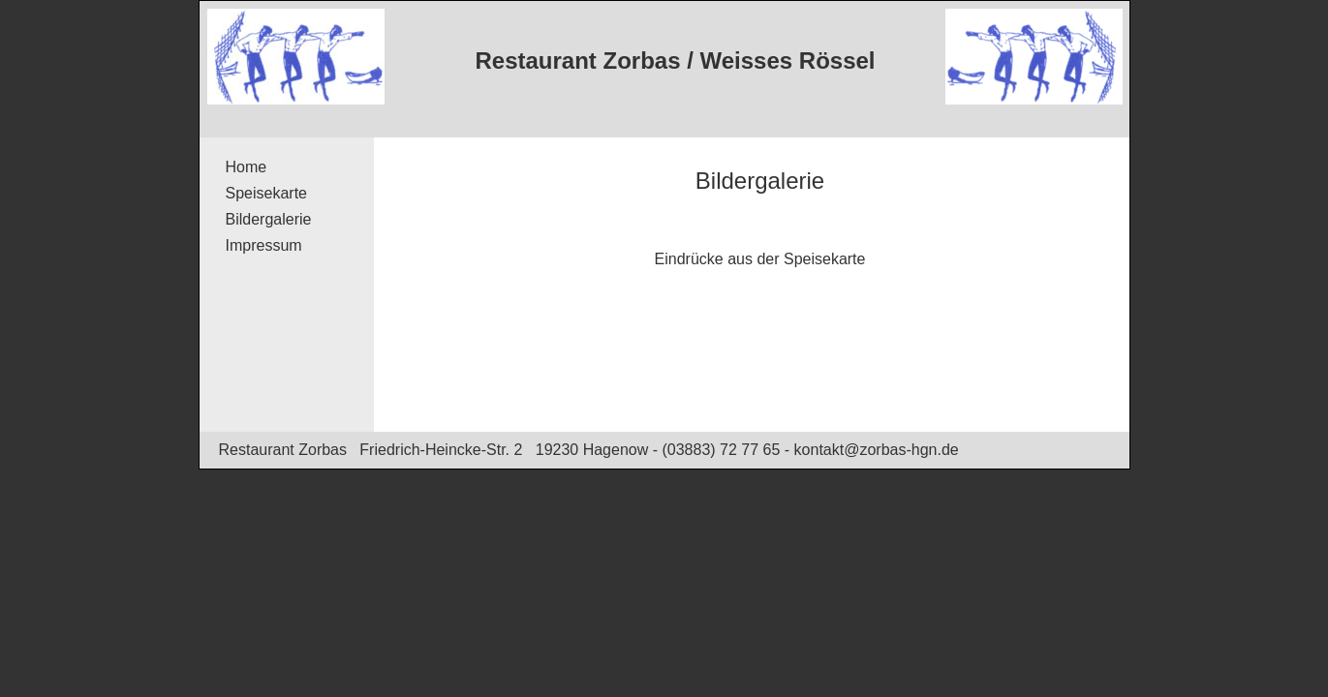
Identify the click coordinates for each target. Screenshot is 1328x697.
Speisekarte (267, 193)
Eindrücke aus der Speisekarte (760, 259)
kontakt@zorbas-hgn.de (876, 449)
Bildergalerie (269, 219)
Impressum (264, 245)
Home (246, 167)
